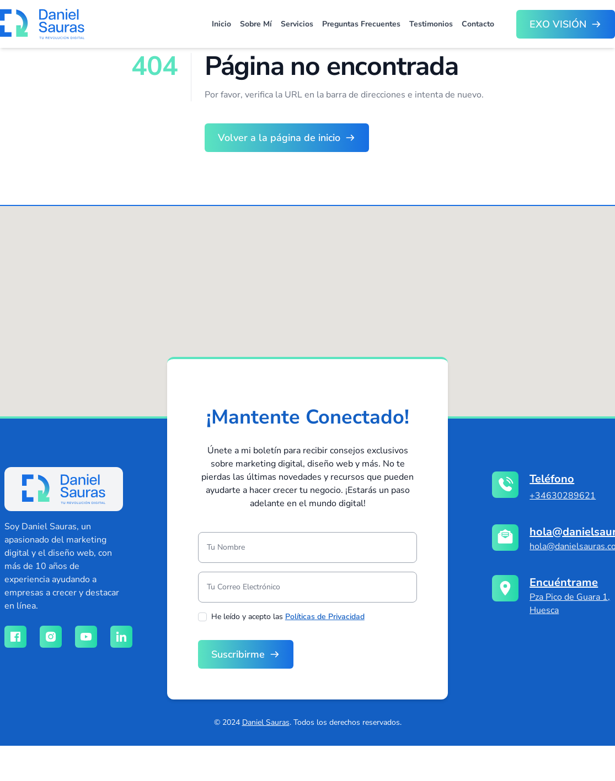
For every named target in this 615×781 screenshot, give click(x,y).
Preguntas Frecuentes (361, 24)
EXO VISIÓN (558, 24)
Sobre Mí (256, 24)
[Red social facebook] (15, 637)
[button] (316, 306)
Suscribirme (238, 654)
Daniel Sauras (266, 722)
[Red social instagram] (51, 637)
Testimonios (431, 24)
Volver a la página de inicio (279, 137)
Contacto (478, 24)
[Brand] (42, 24)
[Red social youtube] (86, 637)
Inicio (221, 24)
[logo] (63, 489)
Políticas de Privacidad (325, 616)
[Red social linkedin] (121, 637)
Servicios (297, 24)
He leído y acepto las (288, 616)
